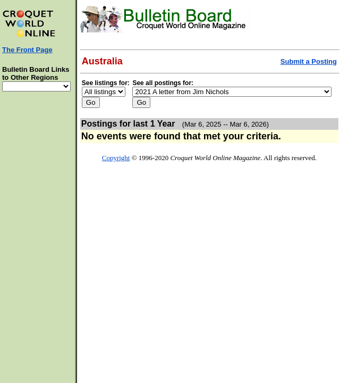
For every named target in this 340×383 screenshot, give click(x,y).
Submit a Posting (308, 61)
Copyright (116, 158)
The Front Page (27, 50)
